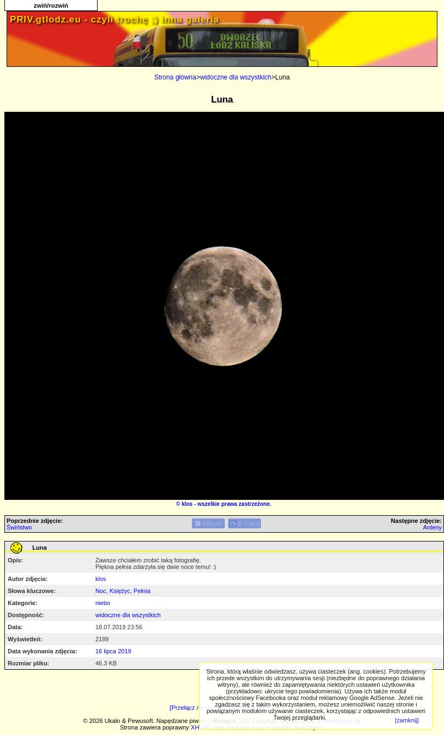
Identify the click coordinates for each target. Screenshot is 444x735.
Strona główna (175, 77)
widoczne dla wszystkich (235, 77)
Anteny (432, 527)
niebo (102, 603)
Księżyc (120, 591)
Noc (100, 591)
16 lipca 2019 (113, 651)
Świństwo (19, 527)
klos (186, 504)
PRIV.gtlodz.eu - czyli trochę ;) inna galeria (114, 19)
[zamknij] (407, 720)
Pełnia (142, 591)
